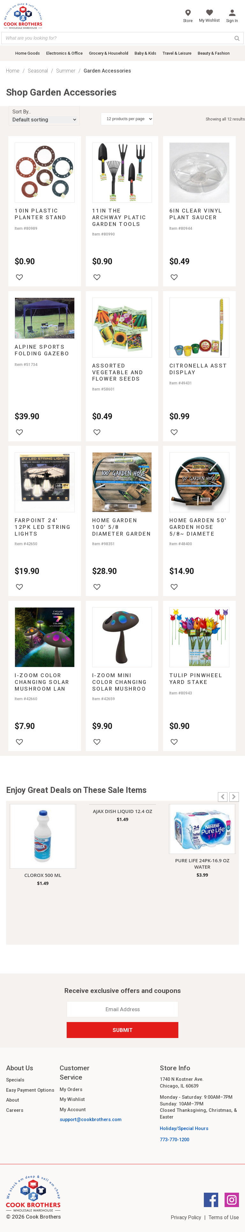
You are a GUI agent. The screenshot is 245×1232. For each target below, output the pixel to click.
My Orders (71, 1089)
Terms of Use (224, 1217)
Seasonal (38, 71)
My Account (73, 1109)
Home (12, 71)
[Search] (237, 38)
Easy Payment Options (30, 1090)
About (12, 1100)
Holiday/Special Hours (184, 1128)
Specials (15, 1080)
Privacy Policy (186, 1217)
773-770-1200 (174, 1140)
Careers (14, 1110)
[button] (19, 277)
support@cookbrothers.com (91, 1119)
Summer (65, 71)
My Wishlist (72, 1099)
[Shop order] (44, 119)
